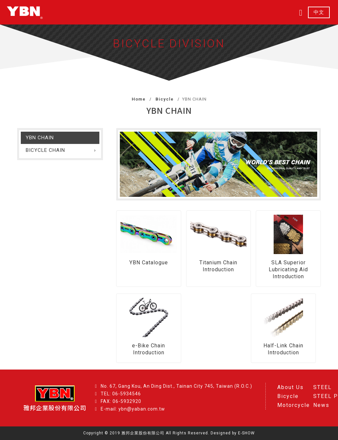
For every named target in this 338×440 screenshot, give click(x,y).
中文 (319, 12)
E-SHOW (246, 433)
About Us (290, 387)
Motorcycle (293, 405)
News (321, 405)
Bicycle (164, 99)
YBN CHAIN (40, 138)
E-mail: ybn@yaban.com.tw (133, 409)
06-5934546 (126, 393)
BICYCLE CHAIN (45, 150)
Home (139, 99)
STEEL (322, 387)
